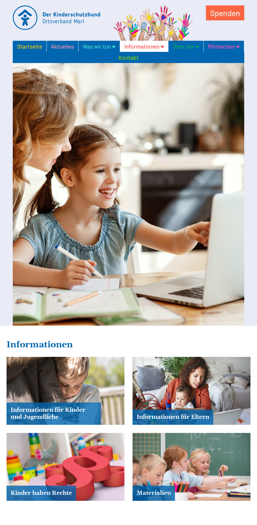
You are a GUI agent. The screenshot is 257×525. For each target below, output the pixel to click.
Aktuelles (62, 46)
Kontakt (128, 57)
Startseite (29, 46)
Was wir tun (99, 46)
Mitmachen (224, 46)
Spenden (225, 13)
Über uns (186, 46)
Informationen (144, 46)
